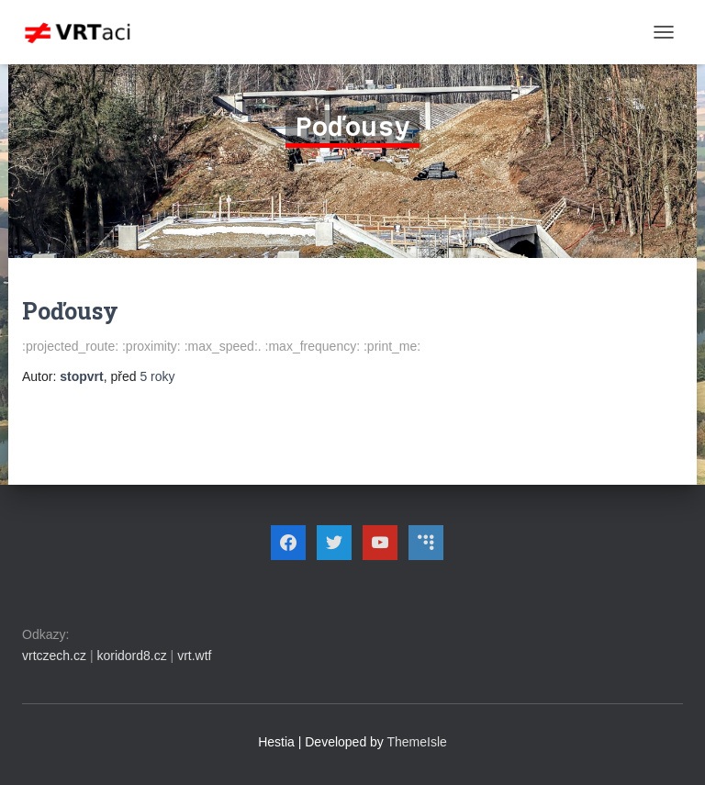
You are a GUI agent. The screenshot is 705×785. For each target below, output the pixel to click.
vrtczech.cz (54, 655)
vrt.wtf (194, 655)
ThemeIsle (417, 742)
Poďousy (70, 311)
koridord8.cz (131, 655)
